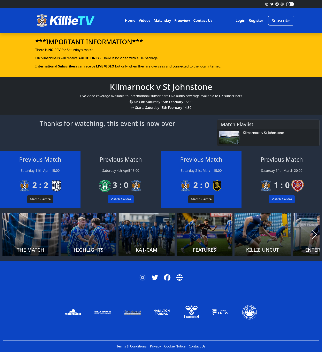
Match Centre (40, 199)
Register (256, 20)
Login (240, 20)
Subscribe (281, 20)
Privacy (155, 346)
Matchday (162, 20)
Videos (144, 20)
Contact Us (202, 20)
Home (130, 20)
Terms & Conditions (131, 346)
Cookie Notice (175, 346)
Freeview (182, 20)
